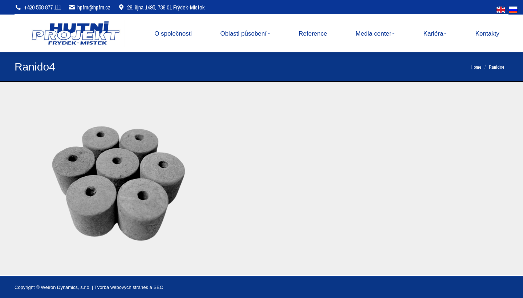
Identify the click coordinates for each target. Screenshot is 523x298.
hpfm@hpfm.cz (93, 7)
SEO (158, 287)
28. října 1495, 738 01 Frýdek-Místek (161, 7)
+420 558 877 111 (42, 7)
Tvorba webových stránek (121, 287)
